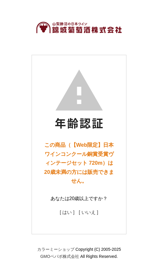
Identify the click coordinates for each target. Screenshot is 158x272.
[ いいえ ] (88, 212)
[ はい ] (67, 212)
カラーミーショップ (55, 249)
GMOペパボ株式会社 (59, 256)
